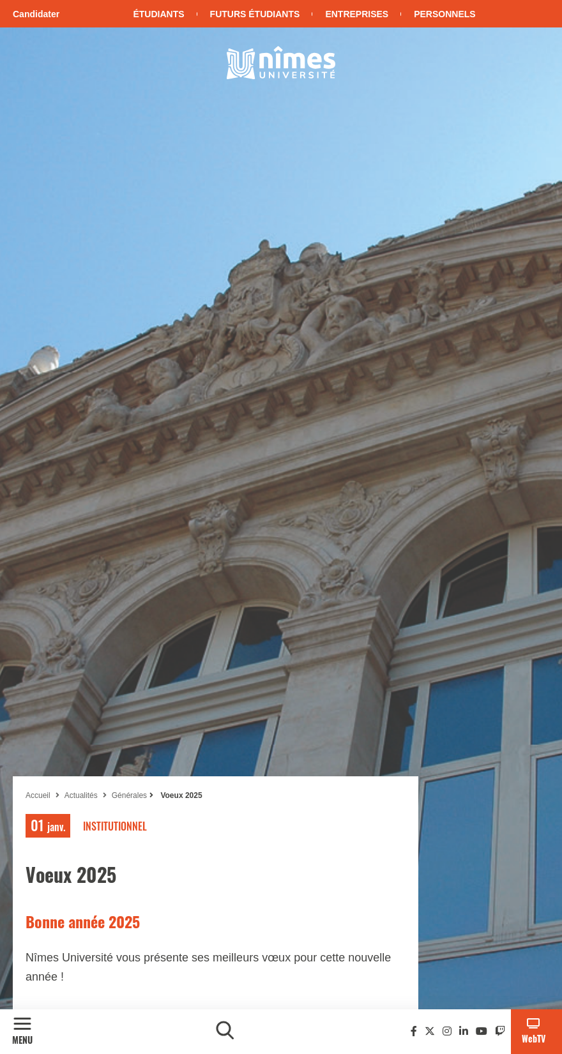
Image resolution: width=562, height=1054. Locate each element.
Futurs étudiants (255, 14)
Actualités (81, 795)
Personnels (444, 14)
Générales (129, 795)
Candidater (36, 14)
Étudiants (158, 14)
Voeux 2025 (180, 795)
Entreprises (356, 14)
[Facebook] (414, 1031)
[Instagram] (447, 1031)
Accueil (38, 795)
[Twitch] (500, 1031)
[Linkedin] (463, 1031)
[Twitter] (430, 1031)
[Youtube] (481, 1031)
